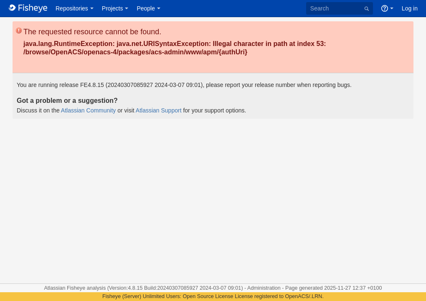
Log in (410, 8)
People (146, 8)
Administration (264, 288)
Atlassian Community (88, 110)
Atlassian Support (159, 110)
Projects (112, 8)
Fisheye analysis (87, 288)
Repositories (72, 8)
